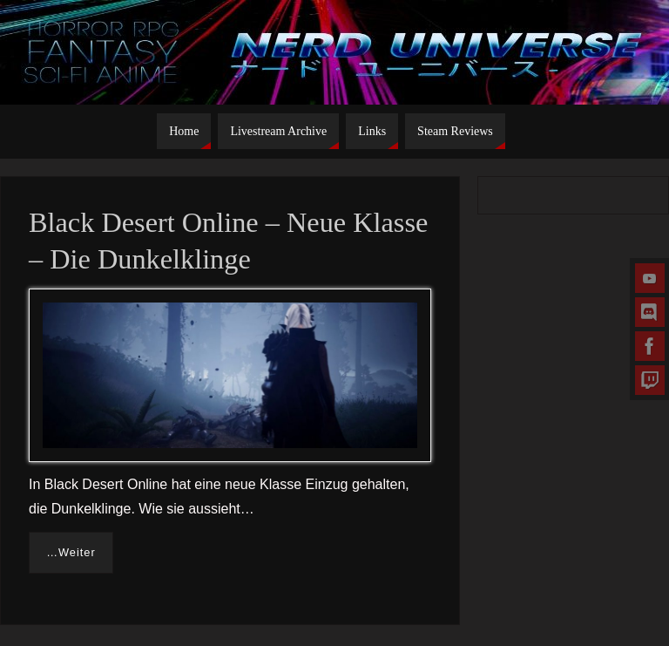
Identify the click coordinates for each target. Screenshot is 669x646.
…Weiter (71, 552)
